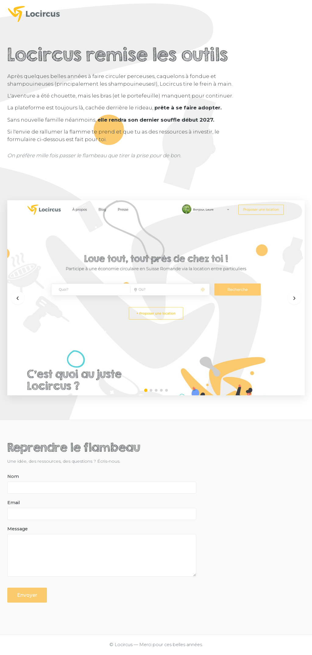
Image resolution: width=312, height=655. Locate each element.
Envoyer (27, 595)
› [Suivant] (294, 297)
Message (17, 529)
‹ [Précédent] (17, 297)
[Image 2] (151, 390)
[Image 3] (156, 390)
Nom (13, 476)
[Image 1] (145, 390)
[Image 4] (161, 390)
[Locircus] (156, 13)
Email (13, 502)
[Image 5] (166, 390)
